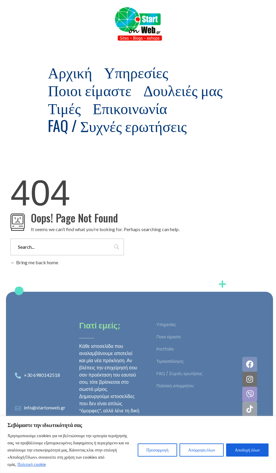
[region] (138, 444)
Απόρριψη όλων (201, 449)
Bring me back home (34, 262)
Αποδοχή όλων (247, 449)
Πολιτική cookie (31, 464)
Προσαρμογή (157, 449)
